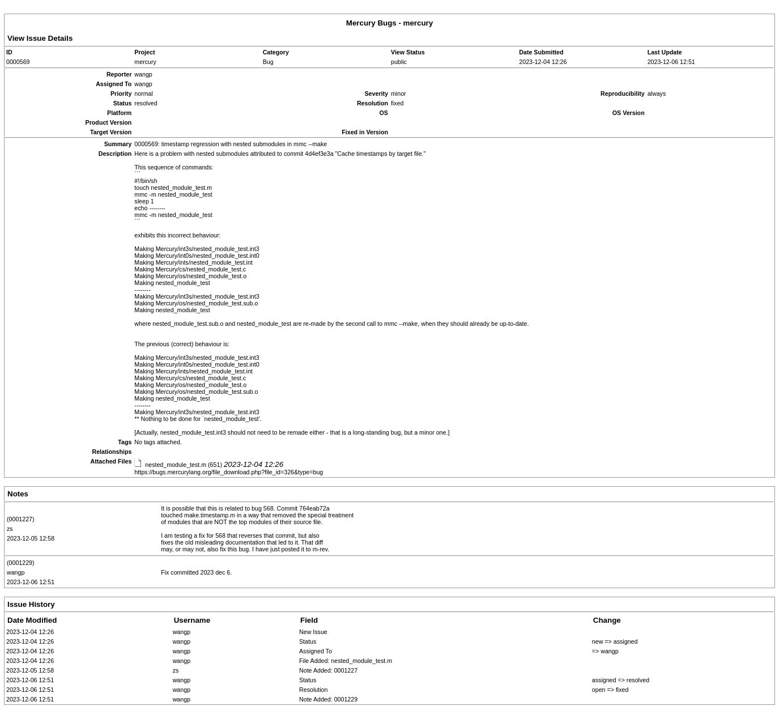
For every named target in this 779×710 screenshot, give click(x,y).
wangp (15, 572)
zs (10, 528)
